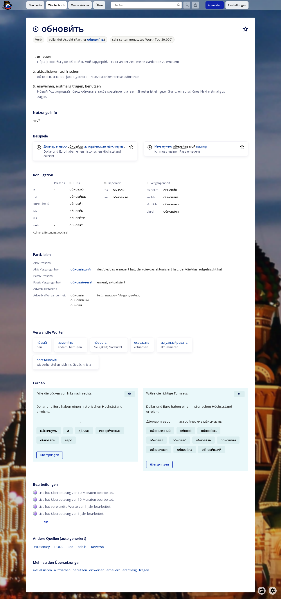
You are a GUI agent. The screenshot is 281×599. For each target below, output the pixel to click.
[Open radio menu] (262, 591)
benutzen (80, 570)
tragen (144, 570)
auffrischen (62, 570)
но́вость (100, 342)
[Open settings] (273, 591)
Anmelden (215, 5)
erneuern (113, 570)
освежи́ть (142, 342)
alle (46, 522)
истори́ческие (95, 146)
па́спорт (202, 146)
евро (63, 146)
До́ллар (49, 146)
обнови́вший (80, 269)
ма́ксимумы (115, 146)
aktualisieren (42, 570)
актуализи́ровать (174, 342)
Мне (157, 146)
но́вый (42, 342)
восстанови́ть (47, 360)
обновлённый (81, 282)
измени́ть (65, 342)
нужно (167, 146)
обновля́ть (95, 39)
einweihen (96, 570)
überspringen (49, 455)
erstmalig (129, 570)
